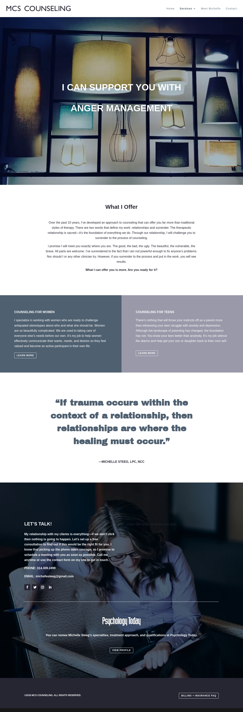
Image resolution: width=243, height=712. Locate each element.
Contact (231, 8)
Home (170, 8)
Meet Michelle (211, 8)
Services (186, 8)
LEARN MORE (25, 355)
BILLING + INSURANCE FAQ (198, 695)
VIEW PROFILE (121, 650)
